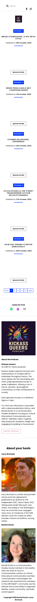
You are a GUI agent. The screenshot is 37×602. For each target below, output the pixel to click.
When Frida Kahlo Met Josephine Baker (18, 89)
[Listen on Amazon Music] (24, 309)
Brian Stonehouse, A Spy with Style (18, 37)
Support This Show (11, 431)
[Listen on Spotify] (11, 309)
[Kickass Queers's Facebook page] (26, 9)
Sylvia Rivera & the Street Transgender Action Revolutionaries (18, 193)
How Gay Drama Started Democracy (18, 245)
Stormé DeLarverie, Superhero (18, 140)
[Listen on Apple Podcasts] (18, 309)
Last (30, 290)
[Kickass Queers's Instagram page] (31, 9)
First (7, 290)
